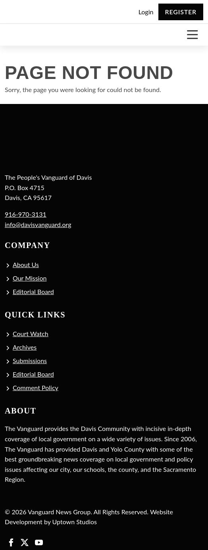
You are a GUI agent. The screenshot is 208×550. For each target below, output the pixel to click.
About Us (26, 264)
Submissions (30, 360)
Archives (25, 347)
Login (146, 11)
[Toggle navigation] (192, 35)
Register (180, 11)
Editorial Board (33, 291)
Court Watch (30, 333)
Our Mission (29, 278)
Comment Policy (35, 387)
